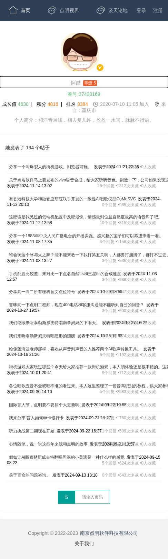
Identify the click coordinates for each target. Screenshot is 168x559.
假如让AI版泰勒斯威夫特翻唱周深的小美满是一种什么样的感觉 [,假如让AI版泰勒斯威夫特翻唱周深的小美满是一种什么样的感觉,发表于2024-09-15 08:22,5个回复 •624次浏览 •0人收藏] (67, 457)
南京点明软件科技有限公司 (109, 533)
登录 (141, 10)
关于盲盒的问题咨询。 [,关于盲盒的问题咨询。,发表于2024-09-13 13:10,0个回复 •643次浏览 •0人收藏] (29, 475)
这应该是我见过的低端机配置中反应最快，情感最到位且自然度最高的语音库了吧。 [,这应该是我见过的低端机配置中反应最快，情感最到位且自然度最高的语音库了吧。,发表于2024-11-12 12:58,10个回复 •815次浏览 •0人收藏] (85, 216)
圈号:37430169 (84, 94)
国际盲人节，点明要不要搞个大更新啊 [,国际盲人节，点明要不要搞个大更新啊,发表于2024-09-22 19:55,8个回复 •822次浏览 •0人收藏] (44, 404)
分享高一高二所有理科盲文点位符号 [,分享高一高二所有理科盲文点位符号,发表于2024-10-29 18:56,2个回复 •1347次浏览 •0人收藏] (42, 291)
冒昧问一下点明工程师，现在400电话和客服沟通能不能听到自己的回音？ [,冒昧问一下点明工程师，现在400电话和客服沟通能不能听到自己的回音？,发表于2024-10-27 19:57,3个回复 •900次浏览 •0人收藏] (76, 304)
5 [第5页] (66, 497)
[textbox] (92, 497)
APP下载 (24, 51)
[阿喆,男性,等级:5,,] (84, 82)
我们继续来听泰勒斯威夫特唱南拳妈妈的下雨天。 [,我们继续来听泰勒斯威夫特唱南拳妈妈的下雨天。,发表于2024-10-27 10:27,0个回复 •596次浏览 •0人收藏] (54, 322)
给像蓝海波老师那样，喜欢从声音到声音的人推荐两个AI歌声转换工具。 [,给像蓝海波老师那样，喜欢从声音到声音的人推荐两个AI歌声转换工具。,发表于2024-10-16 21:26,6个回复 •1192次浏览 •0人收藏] (75, 349)
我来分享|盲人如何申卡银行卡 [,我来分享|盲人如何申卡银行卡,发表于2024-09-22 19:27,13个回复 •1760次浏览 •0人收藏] (36, 418)
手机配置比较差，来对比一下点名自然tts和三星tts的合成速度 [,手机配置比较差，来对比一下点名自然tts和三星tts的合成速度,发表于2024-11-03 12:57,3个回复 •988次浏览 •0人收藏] (65, 273)
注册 (158, 10)
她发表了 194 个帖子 (27, 147)
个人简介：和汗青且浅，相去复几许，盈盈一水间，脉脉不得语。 (84, 120)
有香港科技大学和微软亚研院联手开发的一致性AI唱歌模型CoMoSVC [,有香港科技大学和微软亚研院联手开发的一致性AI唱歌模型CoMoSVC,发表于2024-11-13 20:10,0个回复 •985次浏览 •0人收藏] (72, 199)
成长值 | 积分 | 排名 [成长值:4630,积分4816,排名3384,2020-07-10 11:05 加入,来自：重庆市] (84, 107)
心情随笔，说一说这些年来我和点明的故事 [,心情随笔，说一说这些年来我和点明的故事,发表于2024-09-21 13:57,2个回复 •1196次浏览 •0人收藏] (48, 444)
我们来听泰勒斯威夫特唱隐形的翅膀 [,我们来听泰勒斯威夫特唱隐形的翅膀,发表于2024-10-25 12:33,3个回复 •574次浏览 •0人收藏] (42, 335)
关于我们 (84, 543)
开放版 (114, 31)
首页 (19, 10)
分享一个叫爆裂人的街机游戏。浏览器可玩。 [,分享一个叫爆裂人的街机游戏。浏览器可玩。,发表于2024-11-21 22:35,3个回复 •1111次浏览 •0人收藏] (50, 166)
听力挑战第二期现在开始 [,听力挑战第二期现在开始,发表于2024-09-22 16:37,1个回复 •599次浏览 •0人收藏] (32, 431)
